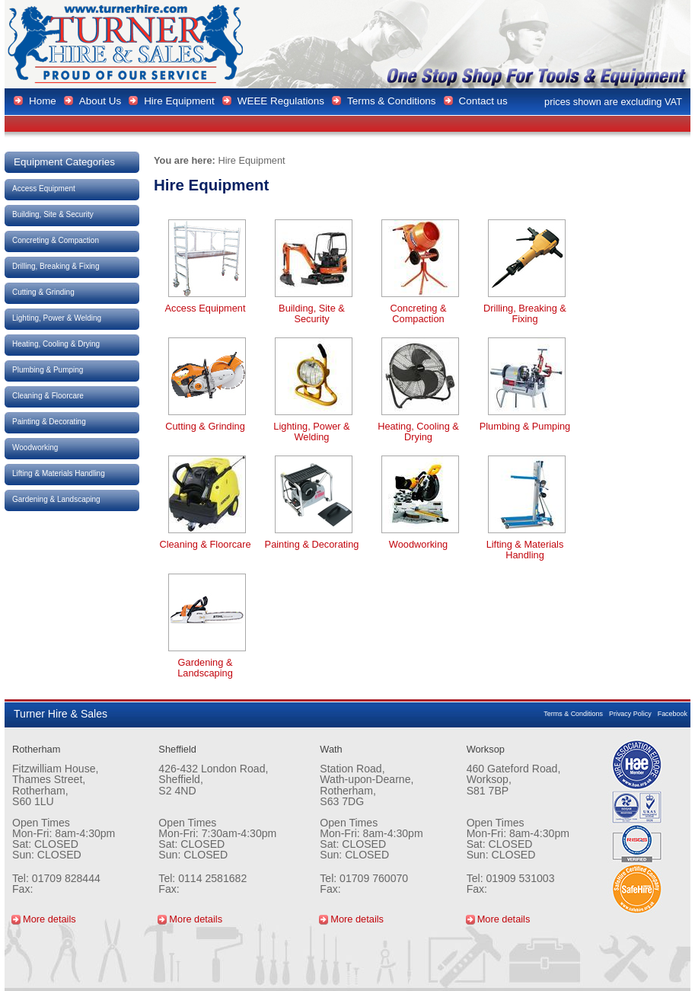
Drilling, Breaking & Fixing (56, 266)
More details (49, 919)
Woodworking (35, 447)
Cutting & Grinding (43, 292)
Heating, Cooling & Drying (56, 344)
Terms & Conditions (573, 714)
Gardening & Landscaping (56, 499)
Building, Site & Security (53, 214)
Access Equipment (43, 188)
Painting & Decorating (49, 421)
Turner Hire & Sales (127, 44)
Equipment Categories (64, 162)
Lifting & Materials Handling (58, 473)
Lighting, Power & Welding (56, 318)
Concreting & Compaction (55, 240)
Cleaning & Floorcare (48, 396)
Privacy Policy (630, 714)
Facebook (672, 714)
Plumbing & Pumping (47, 370)
